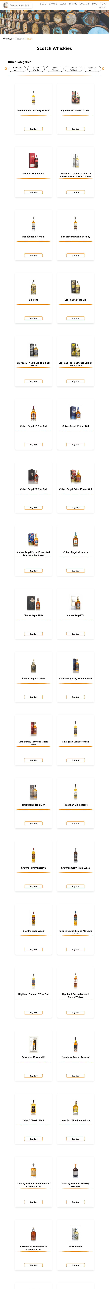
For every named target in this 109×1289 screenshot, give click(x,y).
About (102, 7)
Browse (53, 3)
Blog (94, 3)
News (103, 3)
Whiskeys (7, 38)
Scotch (18, 38)
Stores (63, 3)
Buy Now (33, 129)
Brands (73, 3)
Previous (5, 68)
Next (103, 68)
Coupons (84, 3)
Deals (43, 3)
